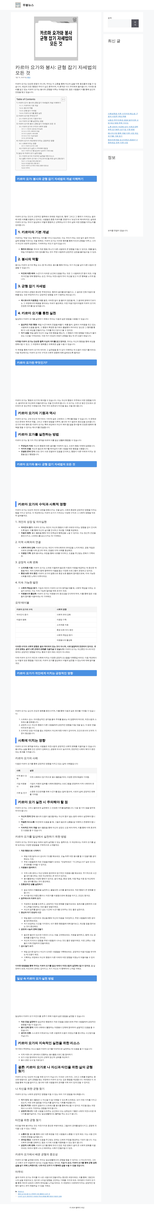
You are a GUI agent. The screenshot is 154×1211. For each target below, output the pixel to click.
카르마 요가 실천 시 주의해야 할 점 (35, 148)
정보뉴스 (21, 1191)
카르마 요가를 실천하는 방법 (32, 121)
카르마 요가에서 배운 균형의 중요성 (37, 166)
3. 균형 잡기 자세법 (29, 110)
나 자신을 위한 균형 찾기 (33, 161)
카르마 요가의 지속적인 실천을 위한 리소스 (38, 156)
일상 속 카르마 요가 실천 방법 (30, 153)
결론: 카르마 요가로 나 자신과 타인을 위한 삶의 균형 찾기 (43, 158)
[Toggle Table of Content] (61, 99)
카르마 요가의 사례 (32, 146)
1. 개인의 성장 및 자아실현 (34, 129)
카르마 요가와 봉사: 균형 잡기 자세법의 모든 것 (37, 123)
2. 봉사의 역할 (27, 108)
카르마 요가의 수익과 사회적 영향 (34, 126)
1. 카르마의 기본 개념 (30, 105)
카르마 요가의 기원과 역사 (32, 118)
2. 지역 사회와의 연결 (32, 131)
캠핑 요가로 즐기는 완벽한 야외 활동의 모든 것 (34, 1194)
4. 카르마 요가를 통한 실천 (32, 113)
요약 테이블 (29, 138)
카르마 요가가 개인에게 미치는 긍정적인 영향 (36, 140)
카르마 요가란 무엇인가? (28, 116)
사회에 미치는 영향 (29, 143)
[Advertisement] (56, 198)
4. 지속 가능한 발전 (32, 136)
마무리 (28, 168)
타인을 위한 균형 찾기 (33, 163)
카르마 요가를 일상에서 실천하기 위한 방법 (39, 151)
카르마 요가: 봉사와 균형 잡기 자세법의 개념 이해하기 (39, 102)
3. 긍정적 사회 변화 (32, 133)
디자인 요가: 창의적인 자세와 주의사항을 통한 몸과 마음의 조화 (40, 1196)
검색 (110, 18)
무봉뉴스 (28, 5)
